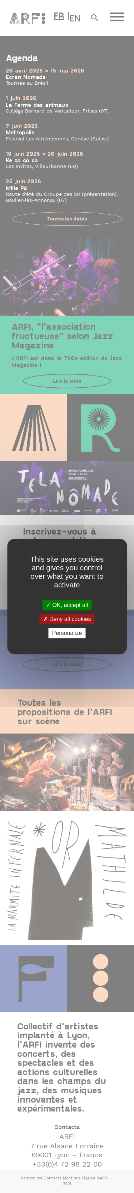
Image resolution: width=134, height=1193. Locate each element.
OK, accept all (67, 605)
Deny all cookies (67, 619)
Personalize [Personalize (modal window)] (67, 633)
